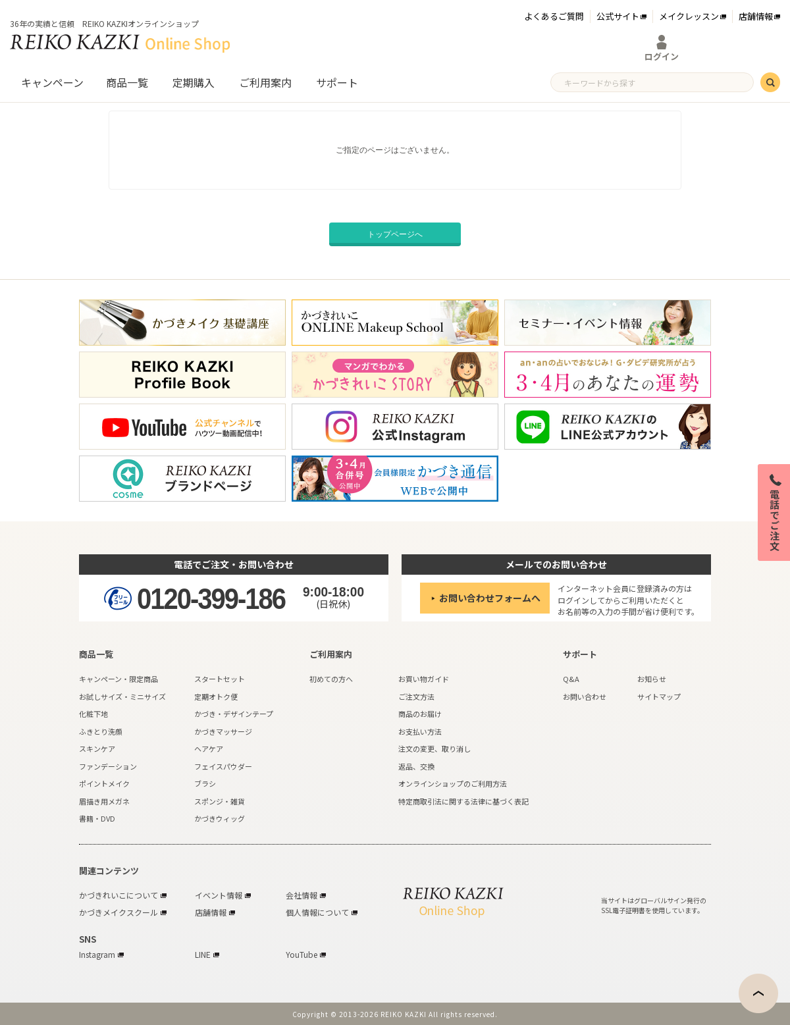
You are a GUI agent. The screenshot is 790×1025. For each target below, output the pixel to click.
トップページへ (395, 234)
